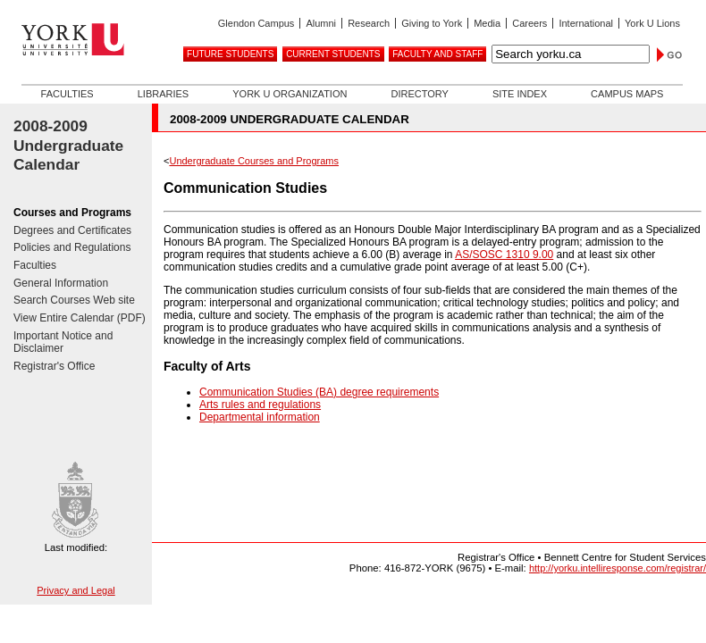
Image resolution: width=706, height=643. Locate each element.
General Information (60, 283)
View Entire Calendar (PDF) (79, 318)
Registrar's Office (54, 366)
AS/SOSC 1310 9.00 (504, 254)
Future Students (230, 54)
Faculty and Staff (437, 54)
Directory (419, 93)
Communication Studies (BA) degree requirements (319, 392)
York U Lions (652, 23)
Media (487, 23)
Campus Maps (627, 93)
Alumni (321, 23)
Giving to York (431, 23)
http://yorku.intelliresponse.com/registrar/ (617, 568)
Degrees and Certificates (72, 230)
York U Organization (289, 93)
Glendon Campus (256, 23)
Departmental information (259, 417)
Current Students (333, 54)
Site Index (519, 93)
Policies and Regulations (71, 247)
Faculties (67, 93)
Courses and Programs (72, 212)
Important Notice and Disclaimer (63, 342)
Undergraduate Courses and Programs (254, 160)
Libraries (163, 93)
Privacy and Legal (75, 590)
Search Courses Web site (74, 300)
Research (369, 23)
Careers (529, 23)
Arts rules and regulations (260, 404)
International (586, 23)
